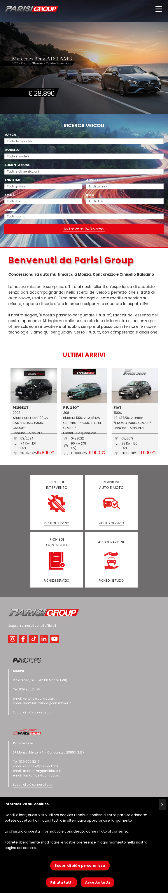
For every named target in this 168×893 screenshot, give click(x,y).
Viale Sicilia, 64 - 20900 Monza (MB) (40, 680)
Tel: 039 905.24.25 (26, 689)
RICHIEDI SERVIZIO (56, 523)
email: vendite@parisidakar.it (35, 698)
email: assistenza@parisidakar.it (37, 771)
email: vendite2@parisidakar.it (35, 766)
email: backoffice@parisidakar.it (37, 775)
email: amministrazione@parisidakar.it (42, 703)
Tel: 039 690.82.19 (26, 761)
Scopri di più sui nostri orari (33, 712)
